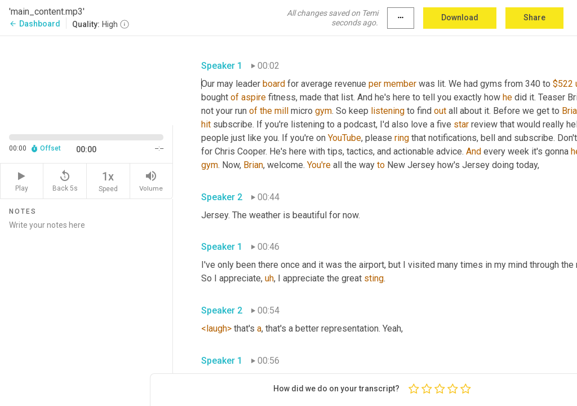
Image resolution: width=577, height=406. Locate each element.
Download (459, 17)
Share (534, 17)
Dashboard (34, 23)
